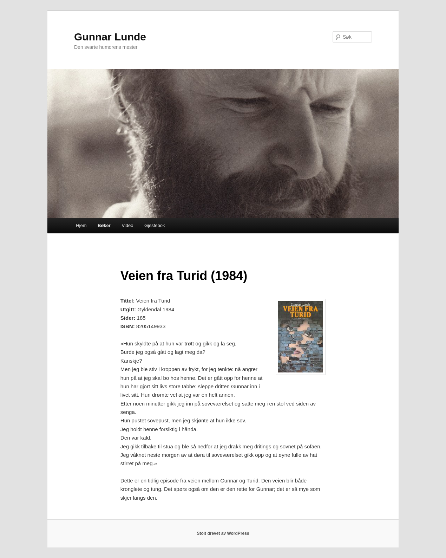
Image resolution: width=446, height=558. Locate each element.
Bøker (104, 225)
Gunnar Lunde (110, 37)
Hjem (81, 225)
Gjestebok (154, 225)
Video (127, 225)
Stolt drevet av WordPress (223, 533)
